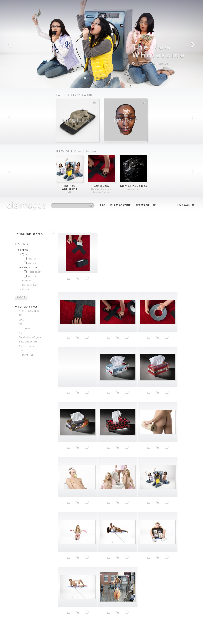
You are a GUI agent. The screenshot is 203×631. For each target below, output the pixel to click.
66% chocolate (28, 145)
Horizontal (34, 75)
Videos (32, 66)
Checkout (185, 8)
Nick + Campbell (29, 114)
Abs (21, 153)
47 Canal (24, 131)
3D (20, 127)
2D (20, 118)
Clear (21, 100)
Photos (32, 62)
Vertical (32, 79)
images (26, 8)
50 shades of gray (30, 140)
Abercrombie (27, 149)
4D (20, 136)
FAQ (103, 8)
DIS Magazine (120, 8)
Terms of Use (146, 8)
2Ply (21, 123)
